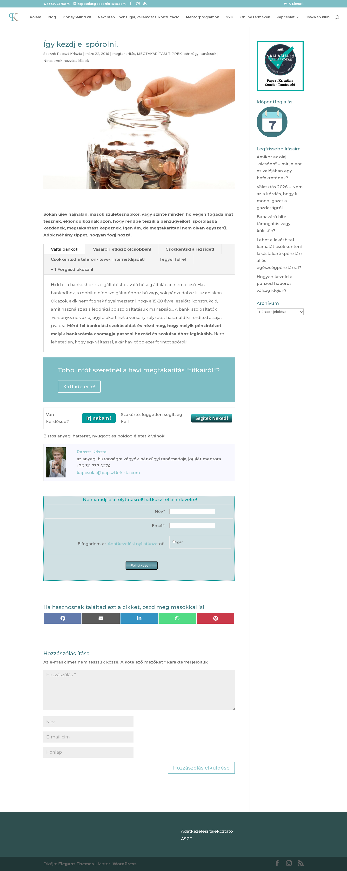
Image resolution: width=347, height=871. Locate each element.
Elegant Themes (76, 863)
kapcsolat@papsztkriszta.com (108, 472)
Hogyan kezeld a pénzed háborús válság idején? (274, 283)
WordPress (125, 863)
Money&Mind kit (76, 17)
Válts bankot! (64, 249)
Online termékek (255, 17)
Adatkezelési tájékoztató (207, 831)
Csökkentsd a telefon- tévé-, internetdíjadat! (98, 259)
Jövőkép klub (318, 17)
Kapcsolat (286, 17)
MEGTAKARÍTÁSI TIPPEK (159, 54)
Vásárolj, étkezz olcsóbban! (122, 249)
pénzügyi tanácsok (199, 54)
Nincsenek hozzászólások (66, 61)
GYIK (230, 17)
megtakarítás (123, 54)
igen (179, 542)
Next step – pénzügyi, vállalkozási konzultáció (139, 17)
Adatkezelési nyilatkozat (133, 543)
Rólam (35, 17)
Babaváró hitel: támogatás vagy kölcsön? (274, 223)
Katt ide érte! (79, 386)
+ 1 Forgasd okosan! (72, 269)
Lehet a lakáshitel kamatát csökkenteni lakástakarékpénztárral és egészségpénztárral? (279, 253)
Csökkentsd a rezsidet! (190, 249)
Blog (52, 17)
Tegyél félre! (172, 259)
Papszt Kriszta (69, 54)
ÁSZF (186, 838)
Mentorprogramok (202, 17)
